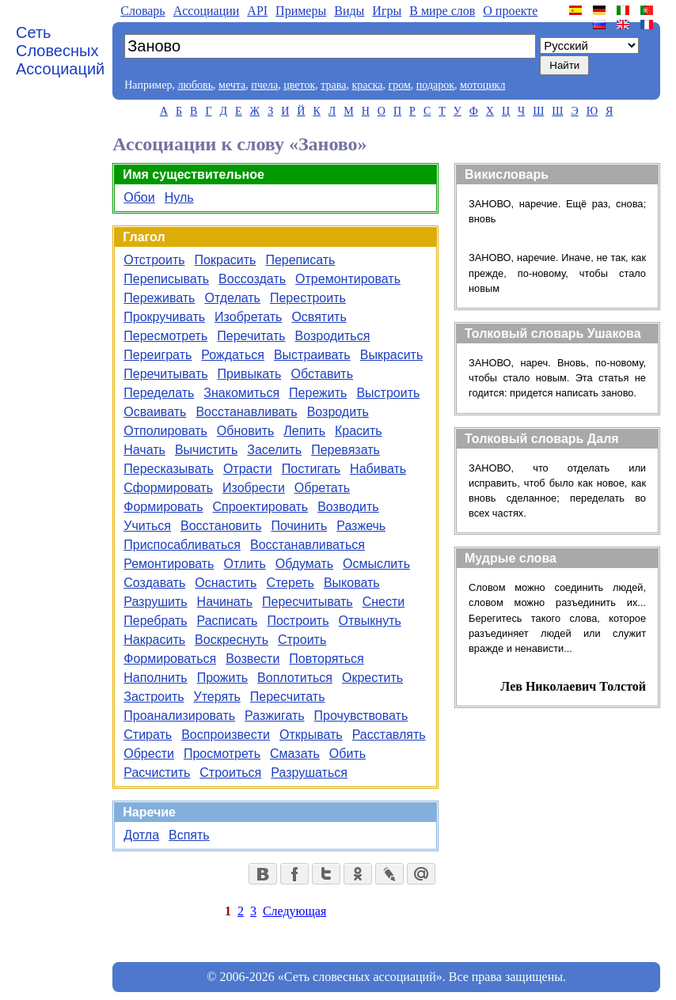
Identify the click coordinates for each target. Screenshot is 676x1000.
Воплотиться (294, 677)
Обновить (245, 431)
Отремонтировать (348, 279)
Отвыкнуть (370, 620)
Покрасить (225, 260)
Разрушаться (309, 772)
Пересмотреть (165, 336)
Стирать (147, 734)
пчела (264, 85)
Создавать (154, 582)
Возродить (338, 412)
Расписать (227, 620)
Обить (347, 753)
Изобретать (248, 317)
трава (333, 85)
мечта (231, 85)
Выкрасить (391, 355)
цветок (299, 85)
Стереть (290, 582)
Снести (384, 601)
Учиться (147, 525)
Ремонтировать (168, 563)
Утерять (217, 696)
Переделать (158, 393)
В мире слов (442, 10)
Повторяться (326, 658)
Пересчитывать (307, 601)
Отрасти (247, 468)
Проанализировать (179, 715)
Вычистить (206, 449)
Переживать (159, 298)
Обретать (322, 487)
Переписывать (166, 279)
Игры (386, 10)
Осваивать (154, 412)
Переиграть (157, 355)
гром (399, 85)
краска (366, 85)
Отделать (232, 298)
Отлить (244, 563)
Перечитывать (165, 374)
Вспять (189, 835)
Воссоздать (252, 279)
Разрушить (155, 601)
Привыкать (250, 374)
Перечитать (251, 336)
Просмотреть (222, 753)
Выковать (352, 582)
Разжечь (360, 525)
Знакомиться (241, 393)
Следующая (294, 911)
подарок (435, 85)
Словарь (142, 10)
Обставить (322, 374)
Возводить (348, 506)
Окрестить (372, 677)
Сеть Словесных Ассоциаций (60, 51)
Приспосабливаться (182, 544)
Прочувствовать (361, 715)
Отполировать (165, 431)
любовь (195, 85)
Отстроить (153, 260)
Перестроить (308, 298)
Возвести (252, 658)
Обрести (148, 753)
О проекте (510, 10)
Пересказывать (168, 468)
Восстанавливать (246, 412)
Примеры (300, 10)
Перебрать (155, 620)
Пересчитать (287, 696)
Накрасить (154, 639)
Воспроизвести (225, 734)
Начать (144, 449)
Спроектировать (260, 506)
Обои (138, 197)
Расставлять (389, 734)
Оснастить (225, 582)
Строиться (230, 772)
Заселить (274, 449)
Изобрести (253, 487)
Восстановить (220, 525)
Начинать (225, 601)
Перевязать (345, 449)
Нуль (179, 197)
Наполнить (155, 677)
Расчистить (156, 772)
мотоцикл (482, 85)
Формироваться (169, 658)
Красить (358, 431)
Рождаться (232, 355)
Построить (298, 620)
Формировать (163, 506)
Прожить (222, 677)
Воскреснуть (231, 639)
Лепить (304, 431)
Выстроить (388, 393)
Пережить (318, 393)
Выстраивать (312, 355)
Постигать (311, 468)
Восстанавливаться (307, 544)
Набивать (378, 468)
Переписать (300, 260)
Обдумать (304, 563)
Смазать (295, 753)
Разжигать (275, 715)
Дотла (141, 835)
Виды (349, 10)
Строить (302, 639)
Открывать (311, 734)
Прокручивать (164, 317)
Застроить (153, 696)
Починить (299, 525)
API (257, 10)
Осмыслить (376, 563)
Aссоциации (206, 10)
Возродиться (332, 336)
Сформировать (168, 487)
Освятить (318, 317)
